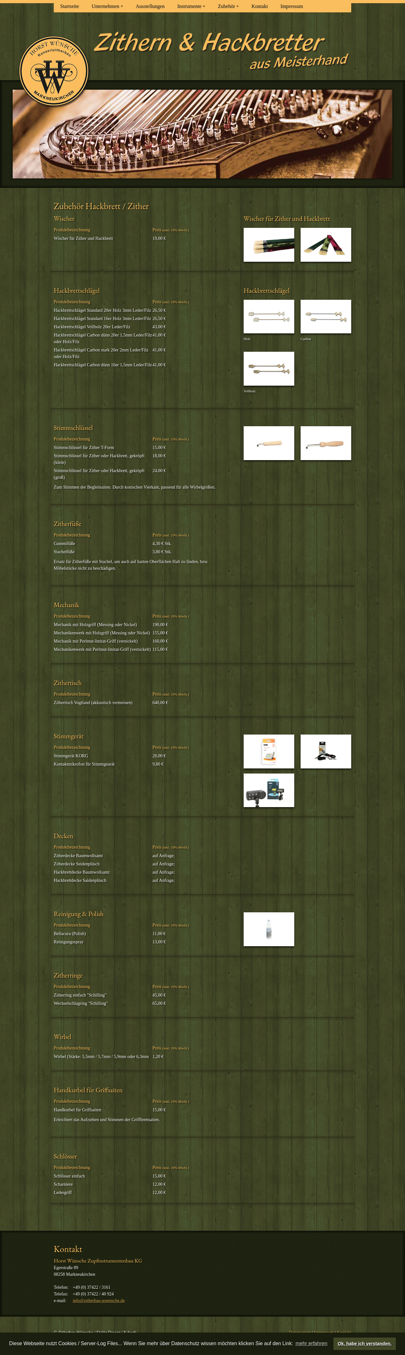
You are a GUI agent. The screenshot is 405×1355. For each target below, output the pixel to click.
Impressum (291, 6)
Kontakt (260, 6)
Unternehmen (107, 6)
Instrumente (191, 6)
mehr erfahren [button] (311, 1343)
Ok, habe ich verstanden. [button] (364, 1343)
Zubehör (228, 6)
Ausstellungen (150, 6)
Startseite (69, 6)
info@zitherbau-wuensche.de (99, 1300)
